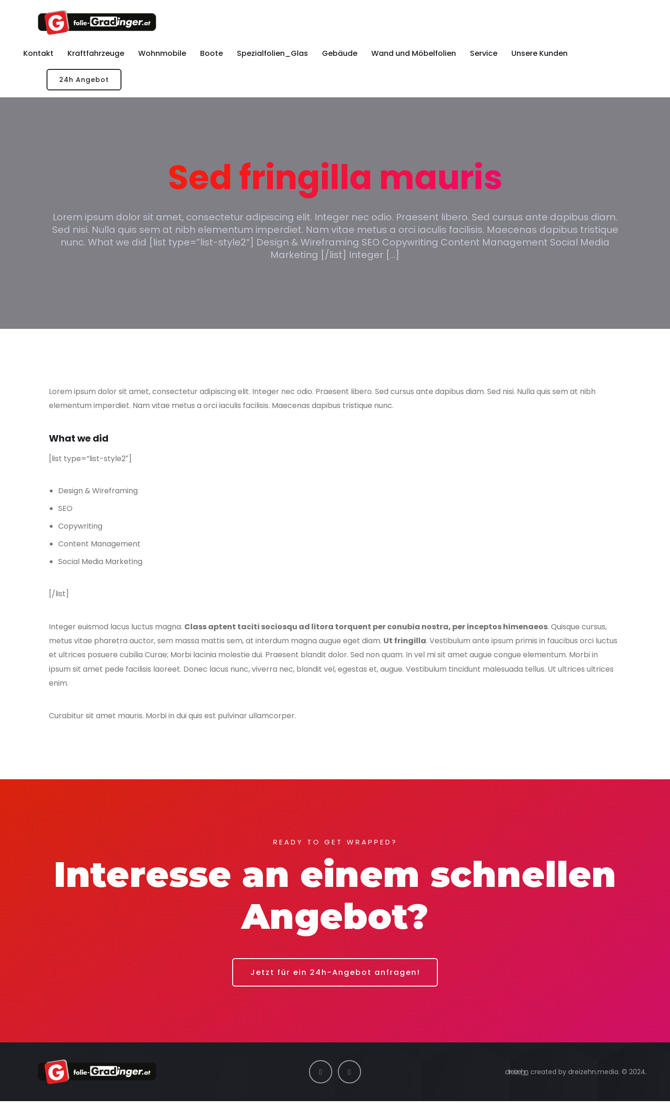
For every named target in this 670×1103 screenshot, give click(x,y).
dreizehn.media (593, 1073)
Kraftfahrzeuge (95, 53)
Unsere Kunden (539, 53)
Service (483, 53)
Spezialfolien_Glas (272, 53)
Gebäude (339, 53)
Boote (211, 53)
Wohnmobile (162, 53)
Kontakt (38, 53)
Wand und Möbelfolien (413, 53)
